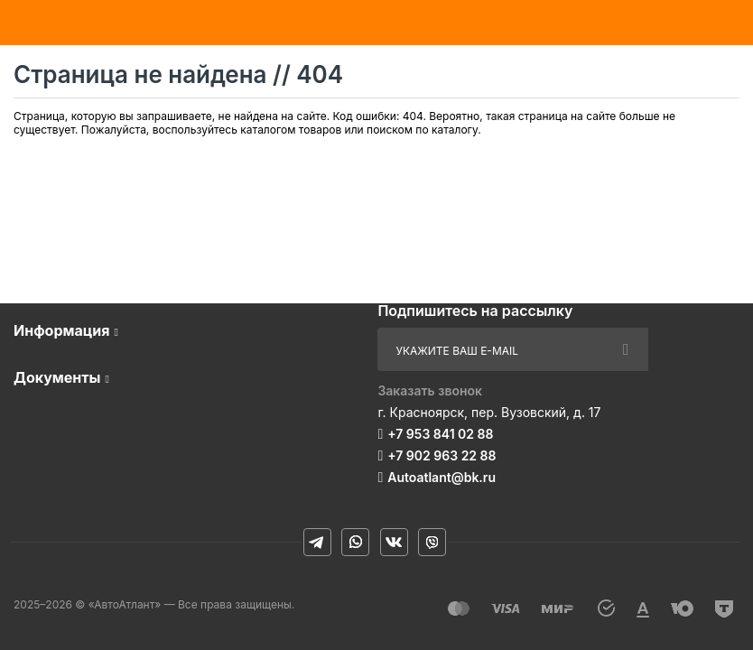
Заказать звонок (429, 390)
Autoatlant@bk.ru (441, 477)
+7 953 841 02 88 (440, 433)
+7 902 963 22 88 (441, 455)
